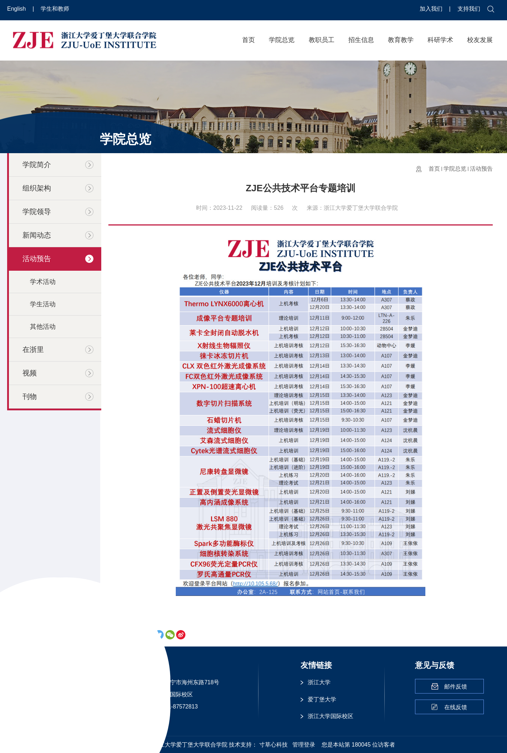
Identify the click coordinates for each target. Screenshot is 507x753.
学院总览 (282, 39)
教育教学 (401, 39)
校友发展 (480, 39)
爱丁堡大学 (322, 699)
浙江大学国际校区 (330, 716)
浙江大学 (319, 682)
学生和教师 (55, 9)
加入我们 (432, 9)
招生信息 (361, 39)
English (17, 9)
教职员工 (321, 39)
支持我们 (468, 9)
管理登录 (303, 745)
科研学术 (440, 39)
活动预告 (481, 169)
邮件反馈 (455, 687)
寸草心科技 (273, 745)
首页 (248, 39)
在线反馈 (455, 707)
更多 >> (138, 718)
